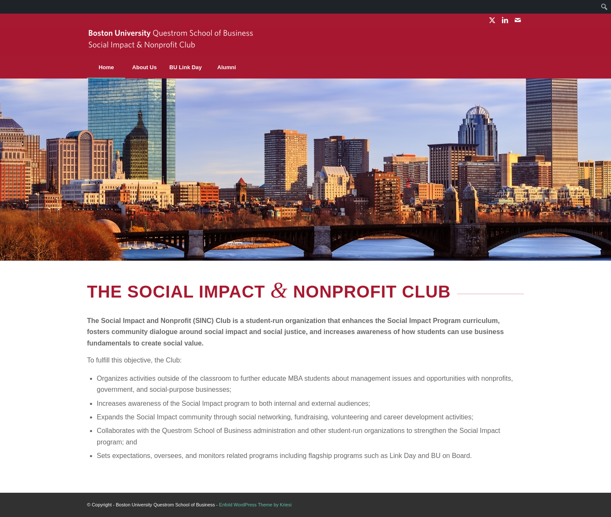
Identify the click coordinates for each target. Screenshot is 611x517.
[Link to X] (492, 20)
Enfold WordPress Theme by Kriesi (255, 504)
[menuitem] (604, 7)
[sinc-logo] (172, 41)
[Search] (505, 67)
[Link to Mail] (517, 20)
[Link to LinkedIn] (505, 20)
